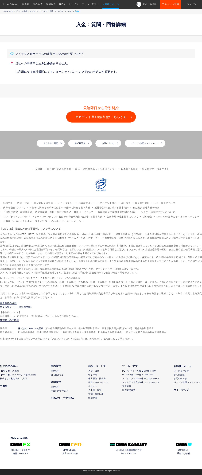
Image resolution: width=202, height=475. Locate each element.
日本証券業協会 (129, 169)
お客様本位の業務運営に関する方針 (117, 212)
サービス (73, 4)
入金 (69, 11)
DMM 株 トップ (10, 11)
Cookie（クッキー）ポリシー (67, 221)
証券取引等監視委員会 (59, 169)
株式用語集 (80, 143)
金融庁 (39, 169)
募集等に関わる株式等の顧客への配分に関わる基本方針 (59, 207)
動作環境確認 (128, 390)
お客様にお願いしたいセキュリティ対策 (25, 221)
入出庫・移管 (94, 390)
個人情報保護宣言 (43, 203)
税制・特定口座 (96, 394)
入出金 (60, 11)
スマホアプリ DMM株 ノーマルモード (140, 382)
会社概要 (126, 203)
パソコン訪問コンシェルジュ (145, 143)
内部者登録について (14, 207)
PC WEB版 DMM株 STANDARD (138, 374)
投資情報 (126, 386)
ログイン (191, 4)
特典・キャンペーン (98, 382)
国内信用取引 (57, 374)
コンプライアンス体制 (15, 216)
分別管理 (92, 397)
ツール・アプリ (90, 4)
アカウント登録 (170, 4)
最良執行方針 (142, 203)
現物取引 (55, 371)
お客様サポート (110, 4)
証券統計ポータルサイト (155, 169)
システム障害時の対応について (158, 212)
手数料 (25, 4)
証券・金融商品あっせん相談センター (96, 169)
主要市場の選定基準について (122, 216)
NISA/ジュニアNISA (62, 398)
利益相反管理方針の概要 (146, 207)
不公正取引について (165, 203)
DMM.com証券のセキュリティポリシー (178, 216)
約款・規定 (23, 203)
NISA (62, 4)
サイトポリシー (65, 203)
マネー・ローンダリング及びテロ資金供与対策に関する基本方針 (67, 216)
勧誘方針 (8, 203)
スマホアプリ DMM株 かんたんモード (140, 378)
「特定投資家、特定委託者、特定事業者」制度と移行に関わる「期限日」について (48, 212)
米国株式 (51, 4)
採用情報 (147, 216)
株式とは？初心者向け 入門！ (14, 378)
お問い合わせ (108, 143)
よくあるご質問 (46, 11)
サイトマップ (181, 389)
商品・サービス (97, 366)
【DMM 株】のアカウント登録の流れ (18, 374)
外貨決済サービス (59, 390)
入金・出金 (93, 371)
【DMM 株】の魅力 (9, 371)
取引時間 (92, 374)
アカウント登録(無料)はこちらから (101, 117)
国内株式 (38, 4)
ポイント (92, 386)
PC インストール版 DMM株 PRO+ (139, 371)
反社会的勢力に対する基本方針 (112, 207)
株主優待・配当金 (97, 378)
